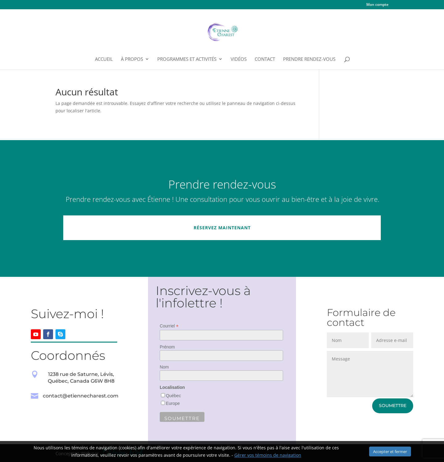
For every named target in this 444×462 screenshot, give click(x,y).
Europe (173, 403)
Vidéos (239, 59)
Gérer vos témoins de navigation (267, 455)
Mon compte (377, 5)
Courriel (169, 326)
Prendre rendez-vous (309, 59)
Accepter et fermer (390, 451)
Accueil (104, 59)
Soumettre (392, 405)
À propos (132, 59)
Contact (265, 59)
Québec (173, 395)
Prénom (167, 346)
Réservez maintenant (222, 228)
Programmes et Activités (186, 59)
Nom (164, 366)
